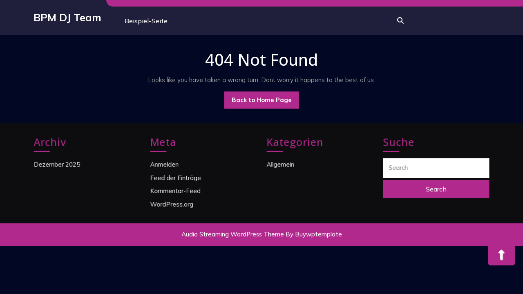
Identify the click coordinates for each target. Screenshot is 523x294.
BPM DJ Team (67, 17)
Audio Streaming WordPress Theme (232, 234)
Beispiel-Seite (146, 21)
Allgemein (281, 164)
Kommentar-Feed (176, 190)
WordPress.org (173, 203)
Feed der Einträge (176, 177)
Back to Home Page (265, 102)
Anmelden (165, 164)
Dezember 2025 (57, 164)
